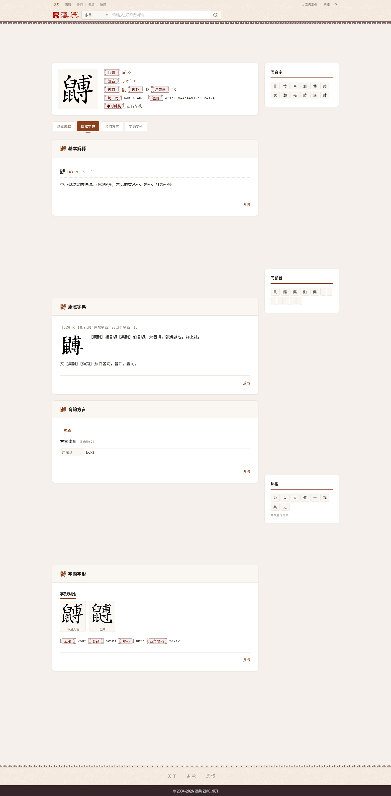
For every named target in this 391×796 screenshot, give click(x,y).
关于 (172, 776)
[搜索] (215, 14)
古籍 (68, 4)
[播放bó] (129, 72)
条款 (192, 776)
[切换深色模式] (336, 4)
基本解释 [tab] (64, 126)
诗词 (80, 4)
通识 (103, 4)
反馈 (246, 204)
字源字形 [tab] (136, 126)
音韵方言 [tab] (112, 126)
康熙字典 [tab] (88, 126)
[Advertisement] (195, 39)
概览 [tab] (67, 430)
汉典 (56, 4)
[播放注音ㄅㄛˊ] (135, 80)
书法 (91, 4)
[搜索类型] (96, 14)
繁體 (327, 4)
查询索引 (308, 4)
